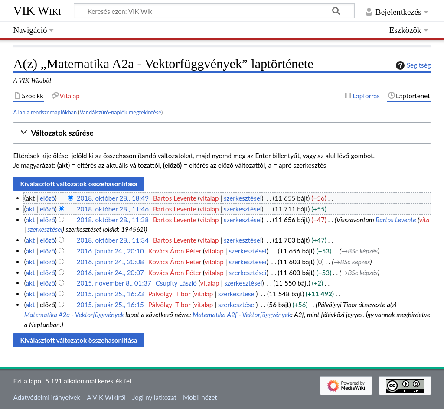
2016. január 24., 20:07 (110, 272)
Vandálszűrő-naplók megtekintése (120, 112)
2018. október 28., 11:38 (113, 220)
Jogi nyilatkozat (154, 397)
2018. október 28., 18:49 (113, 198)
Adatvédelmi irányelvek (46, 397)
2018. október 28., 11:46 (113, 209)
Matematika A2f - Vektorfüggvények (242, 314)
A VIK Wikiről (106, 397)
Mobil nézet (200, 397)
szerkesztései (242, 198)
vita (424, 220)
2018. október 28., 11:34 (113, 240)
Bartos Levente (395, 220)
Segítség (412, 65)
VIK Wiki (37, 10)
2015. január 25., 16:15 (110, 304)
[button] (221, 133)
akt (30, 209)
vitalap (209, 198)
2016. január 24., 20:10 (110, 251)
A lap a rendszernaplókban (45, 112)
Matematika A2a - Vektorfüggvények (74, 314)
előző (47, 198)
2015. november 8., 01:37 (114, 283)
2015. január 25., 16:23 (110, 294)
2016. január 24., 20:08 (110, 262)
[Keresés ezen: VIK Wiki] (214, 11)
